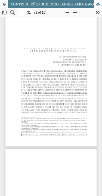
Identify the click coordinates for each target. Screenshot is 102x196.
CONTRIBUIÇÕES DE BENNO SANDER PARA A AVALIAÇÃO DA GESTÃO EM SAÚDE (56, 4)
